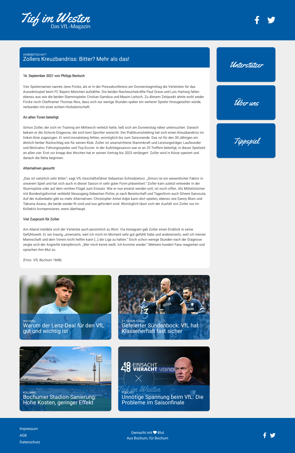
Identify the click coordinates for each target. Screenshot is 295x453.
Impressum (29, 428)
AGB (23, 435)
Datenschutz (30, 442)
